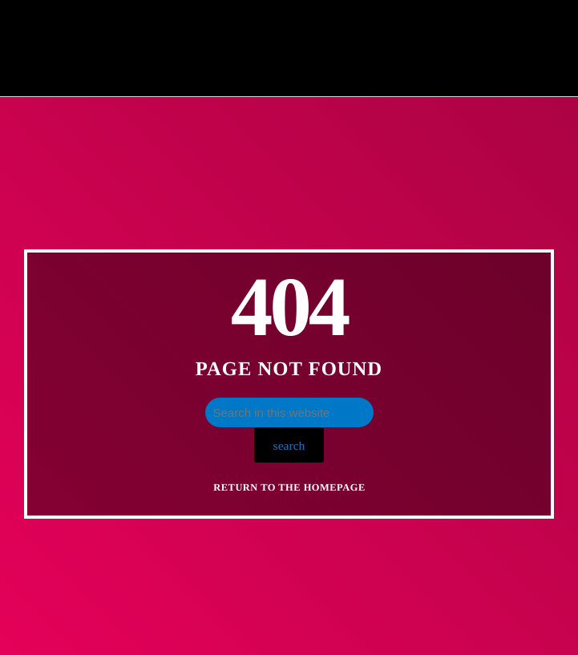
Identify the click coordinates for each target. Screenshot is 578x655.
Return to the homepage (289, 487)
